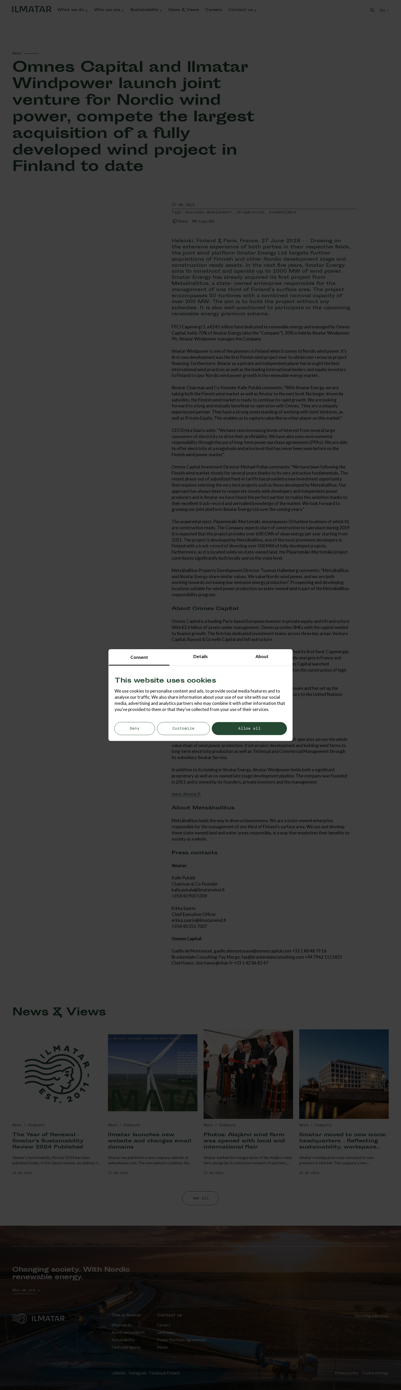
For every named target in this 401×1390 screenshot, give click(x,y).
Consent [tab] (139, 657)
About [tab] (262, 656)
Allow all (249, 729)
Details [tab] (200, 656)
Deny (135, 729)
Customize (183, 729)
